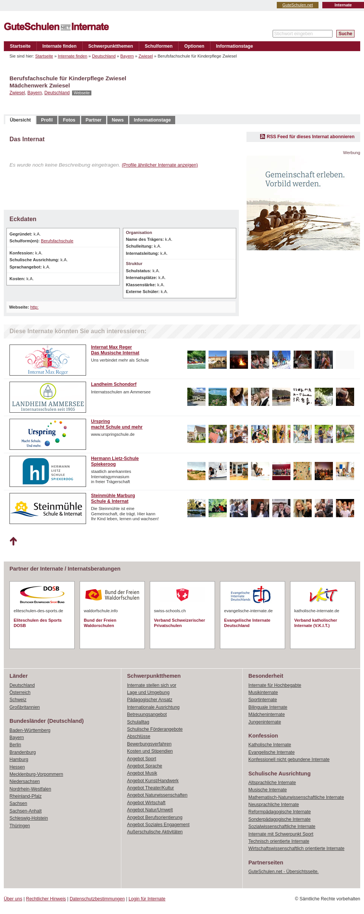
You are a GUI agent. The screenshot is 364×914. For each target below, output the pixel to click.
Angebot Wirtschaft (146, 802)
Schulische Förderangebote (155, 729)
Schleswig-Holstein (28, 818)
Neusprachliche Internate (273, 804)
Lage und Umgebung (148, 692)
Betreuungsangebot (147, 714)
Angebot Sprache (144, 766)
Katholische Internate (269, 744)
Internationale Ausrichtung (153, 707)
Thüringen (19, 825)
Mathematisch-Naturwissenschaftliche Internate (296, 797)
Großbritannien (24, 707)
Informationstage (234, 46)
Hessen (17, 767)
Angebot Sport (141, 758)
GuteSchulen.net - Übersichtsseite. (283, 871)
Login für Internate (147, 899)
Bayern (126, 56)
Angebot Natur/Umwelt (150, 810)
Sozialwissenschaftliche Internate (281, 826)
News (118, 120)
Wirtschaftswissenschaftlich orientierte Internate (296, 848)
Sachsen (18, 803)
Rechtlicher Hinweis (46, 899)
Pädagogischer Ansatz (149, 699)
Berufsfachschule (57, 241)
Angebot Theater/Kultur (150, 788)
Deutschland (104, 56)
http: (34, 307)
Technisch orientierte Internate (278, 841)
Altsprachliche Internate (272, 782)
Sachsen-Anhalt (25, 811)
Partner (94, 120)
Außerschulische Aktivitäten (155, 831)
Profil (47, 120)
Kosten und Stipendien (150, 751)
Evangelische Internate (271, 752)
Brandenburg (22, 752)
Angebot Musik (142, 773)
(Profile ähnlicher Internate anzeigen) (160, 165)
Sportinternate (262, 699)
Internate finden (59, 46)
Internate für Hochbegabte (274, 685)
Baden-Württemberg (29, 730)
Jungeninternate (264, 722)
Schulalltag (138, 722)
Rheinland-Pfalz (25, 796)
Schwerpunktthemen (110, 46)
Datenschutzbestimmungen (97, 899)
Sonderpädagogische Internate (279, 819)
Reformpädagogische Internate (279, 811)
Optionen (194, 46)
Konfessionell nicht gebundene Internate (288, 759)
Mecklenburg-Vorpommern (36, 774)
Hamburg (18, 759)
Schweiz (18, 699)
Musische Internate (267, 789)
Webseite (81, 93)
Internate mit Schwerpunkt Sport (280, 834)
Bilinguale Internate (267, 707)
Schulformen (159, 46)
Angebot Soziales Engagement (158, 824)
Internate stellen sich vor (151, 685)
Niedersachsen (24, 781)
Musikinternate (263, 692)
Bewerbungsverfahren (149, 744)
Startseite (20, 46)
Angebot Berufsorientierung (154, 817)
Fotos (69, 120)
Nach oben (13, 541)
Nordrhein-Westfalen (30, 789)
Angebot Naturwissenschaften (157, 795)
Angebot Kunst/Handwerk (153, 780)
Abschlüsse (138, 736)
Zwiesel (145, 56)
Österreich (19, 692)
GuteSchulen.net (297, 5)
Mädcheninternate (266, 714)
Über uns (13, 899)
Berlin (15, 744)
